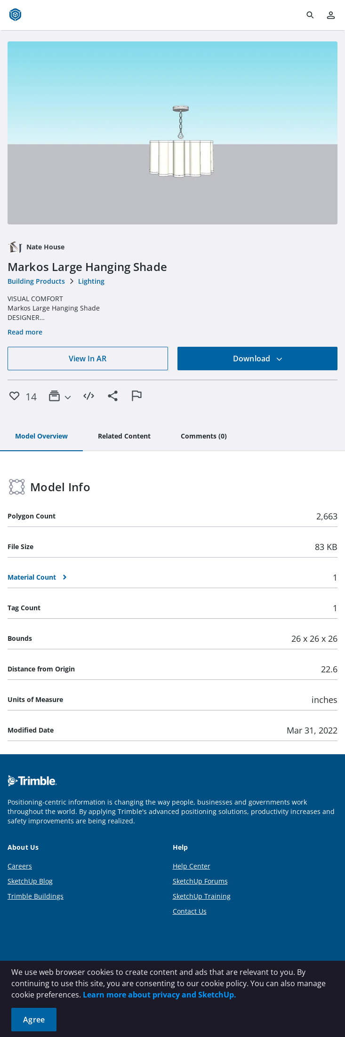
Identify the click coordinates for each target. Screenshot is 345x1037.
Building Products (36, 281)
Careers (20, 866)
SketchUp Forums (200, 881)
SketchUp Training (202, 896)
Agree (34, 1019)
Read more (25, 331)
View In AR (87, 358)
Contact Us (190, 911)
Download (258, 358)
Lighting (91, 281)
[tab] (41, 436)
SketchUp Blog (30, 881)
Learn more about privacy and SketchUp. (159, 994)
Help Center (191, 866)
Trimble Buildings (36, 896)
